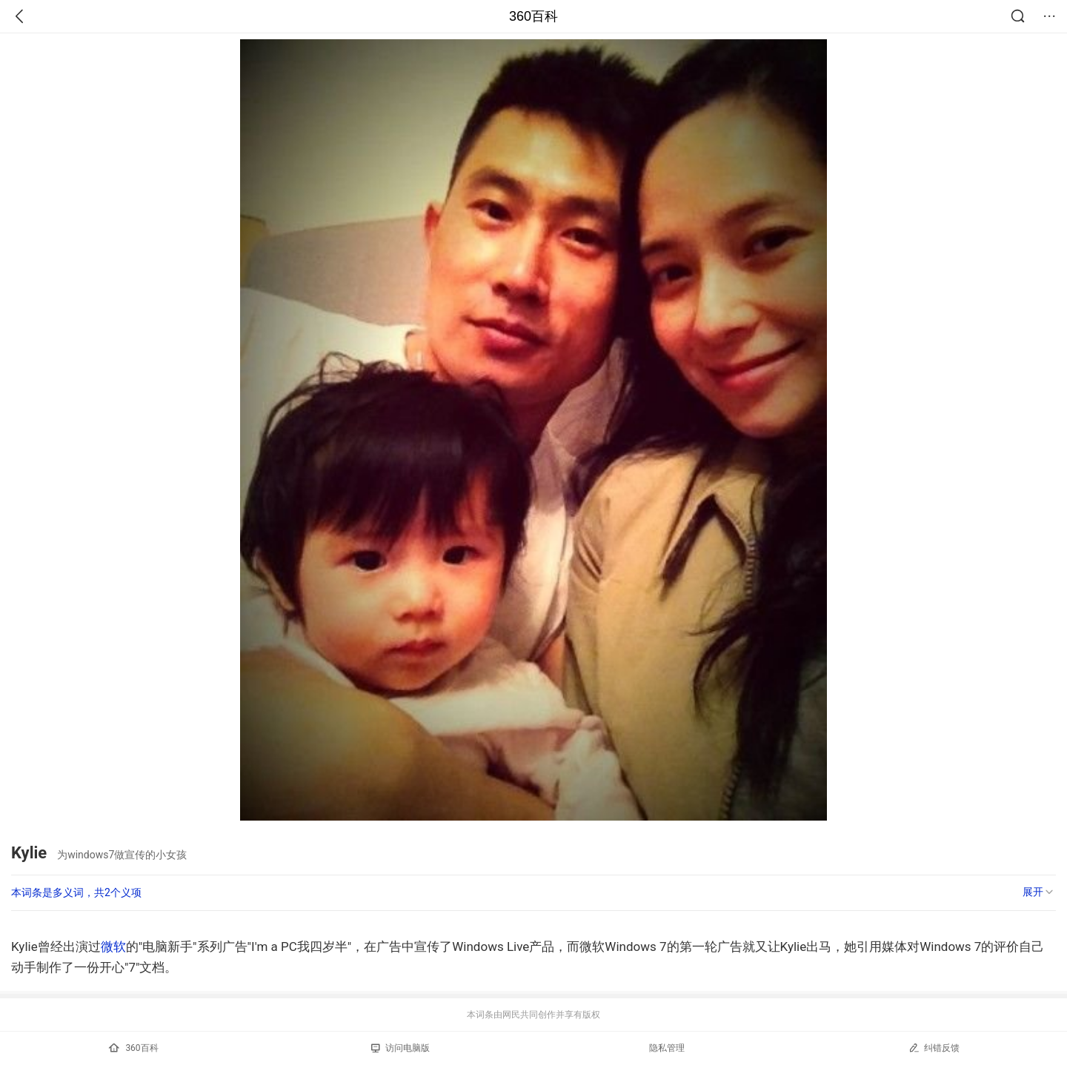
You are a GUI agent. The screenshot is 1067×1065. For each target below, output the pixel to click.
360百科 (533, 16)
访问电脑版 (400, 1048)
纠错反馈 (934, 1047)
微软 (113, 946)
